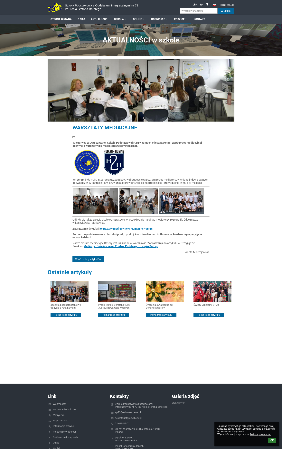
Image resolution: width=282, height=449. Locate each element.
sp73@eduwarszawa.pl (128, 412)
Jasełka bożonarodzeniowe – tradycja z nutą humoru (67, 306)
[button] (214, 5)
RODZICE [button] (181, 19)
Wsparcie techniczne (64, 409)
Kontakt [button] (199, 19)
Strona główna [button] (61, 19)
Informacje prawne (63, 426)
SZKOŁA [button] (120, 19)
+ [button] (195, 4)
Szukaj (225, 10)
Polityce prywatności (260, 434)
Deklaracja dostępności (66, 437)
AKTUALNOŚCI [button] (99, 19)
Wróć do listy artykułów (88, 259)
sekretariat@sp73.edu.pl (128, 418)
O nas (56, 442)
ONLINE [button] (139, 19)
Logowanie (227, 5)
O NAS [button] (81, 19)
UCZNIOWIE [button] (159, 19)
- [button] (201, 4)
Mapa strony (60, 420)
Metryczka (58, 415)
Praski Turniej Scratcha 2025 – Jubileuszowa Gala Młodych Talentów (115, 306)
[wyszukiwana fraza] (199, 11)
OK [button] (272, 440)
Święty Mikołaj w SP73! (206, 304)
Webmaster (59, 403)
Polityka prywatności (64, 431)
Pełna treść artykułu (66, 314)
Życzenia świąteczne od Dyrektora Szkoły (159, 306)
